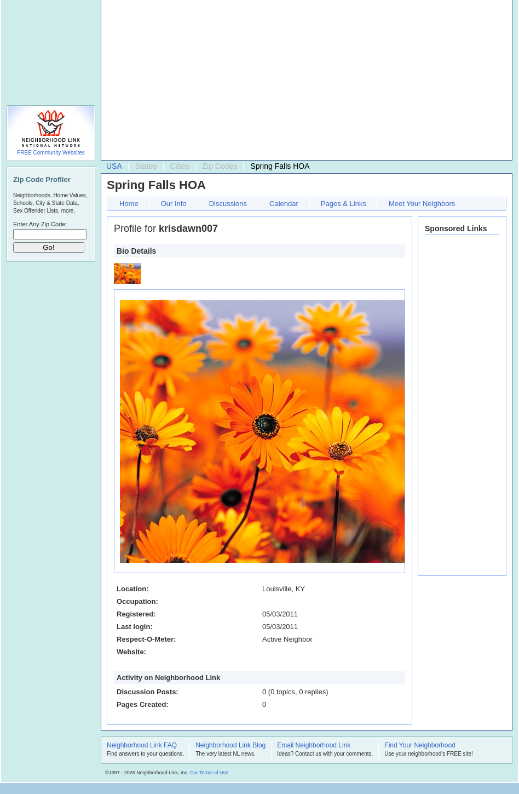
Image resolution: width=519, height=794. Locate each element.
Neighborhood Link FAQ (142, 745)
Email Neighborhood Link (313, 745)
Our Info (174, 203)
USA (114, 166)
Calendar (283, 203)
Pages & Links (343, 203)
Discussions (228, 203)
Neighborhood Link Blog (230, 745)
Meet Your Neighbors (422, 203)
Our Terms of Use (209, 772)
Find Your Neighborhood (419, 745)
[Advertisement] (262, 82)
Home (129, 203)
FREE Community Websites (51, 153)
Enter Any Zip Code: (40, 224)
